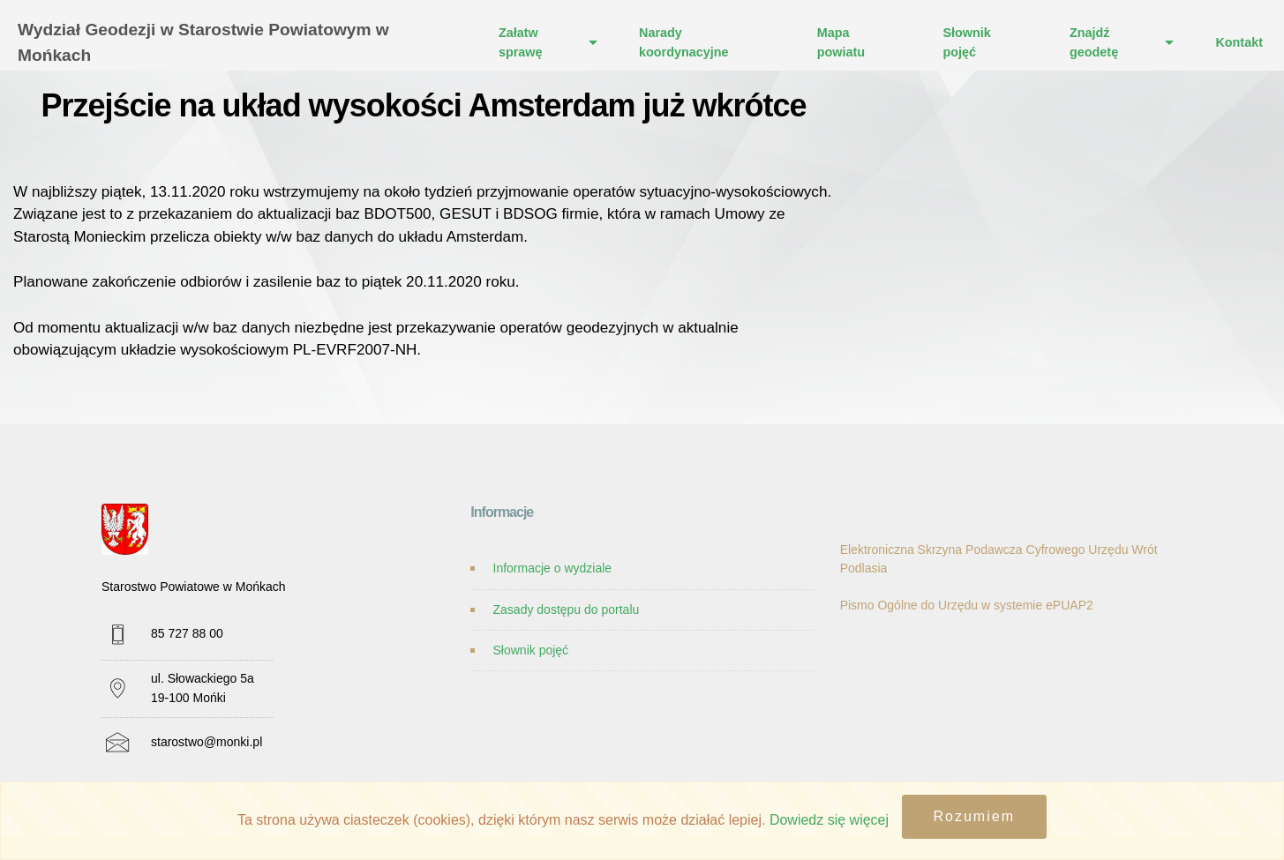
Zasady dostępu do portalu (566, 609)
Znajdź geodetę (1094, 42)
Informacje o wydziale (552, 568)
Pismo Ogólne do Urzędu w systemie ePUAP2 (966, 605)
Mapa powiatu (841, 42)
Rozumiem (974, 816)
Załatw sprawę (521, 42)
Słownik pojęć (966, 42)
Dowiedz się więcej (829, 819)
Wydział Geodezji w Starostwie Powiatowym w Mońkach (203, 42)
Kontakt (1239, 42)
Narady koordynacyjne (684, 42)
